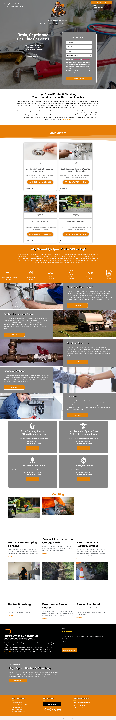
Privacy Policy (76, 59)
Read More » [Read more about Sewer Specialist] (79, 617)
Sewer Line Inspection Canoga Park (57, 540)
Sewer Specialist (88, 604)
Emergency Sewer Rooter (55, 606)
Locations (73, 24)
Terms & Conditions (86, 59)
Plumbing (43, 24)
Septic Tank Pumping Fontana (22, 544)
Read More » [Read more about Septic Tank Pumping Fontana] (11, 556)
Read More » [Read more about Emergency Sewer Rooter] (45, 618)
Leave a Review (8, 651)
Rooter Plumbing (19, 604)
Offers (51, 24)
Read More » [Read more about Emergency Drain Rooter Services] (79, 558)
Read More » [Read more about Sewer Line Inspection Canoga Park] (45, 553)
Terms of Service (78, 75)
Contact (64, 24)
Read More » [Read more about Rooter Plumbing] (11, 615)
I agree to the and (79, 59)
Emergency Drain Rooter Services (88, 544)
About (57, 24)
